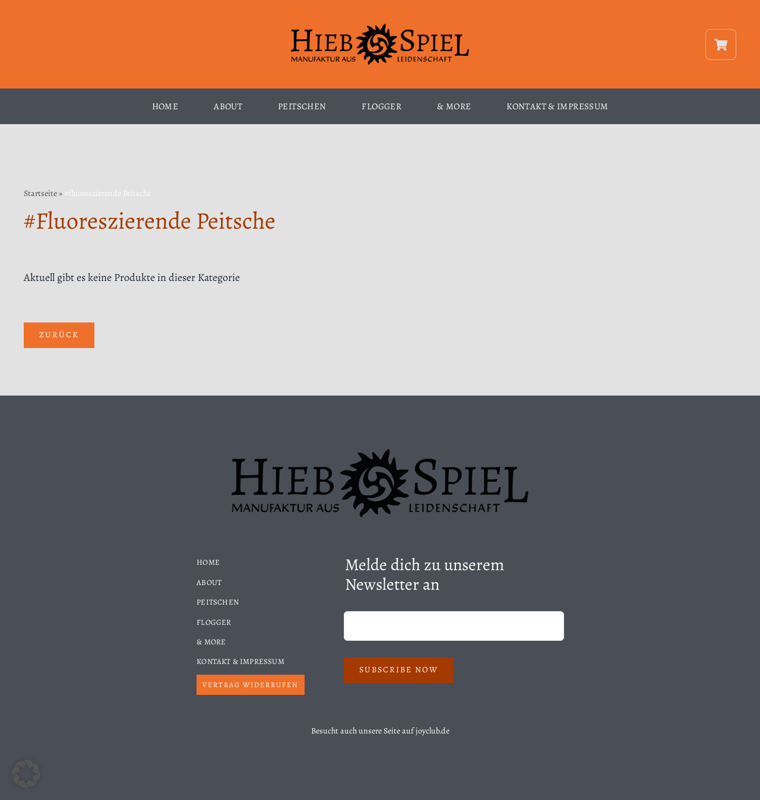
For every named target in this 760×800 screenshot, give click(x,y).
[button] (26, 774)
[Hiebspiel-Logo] (380, 27)
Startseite (40, 193)
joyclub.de (432, 730)
